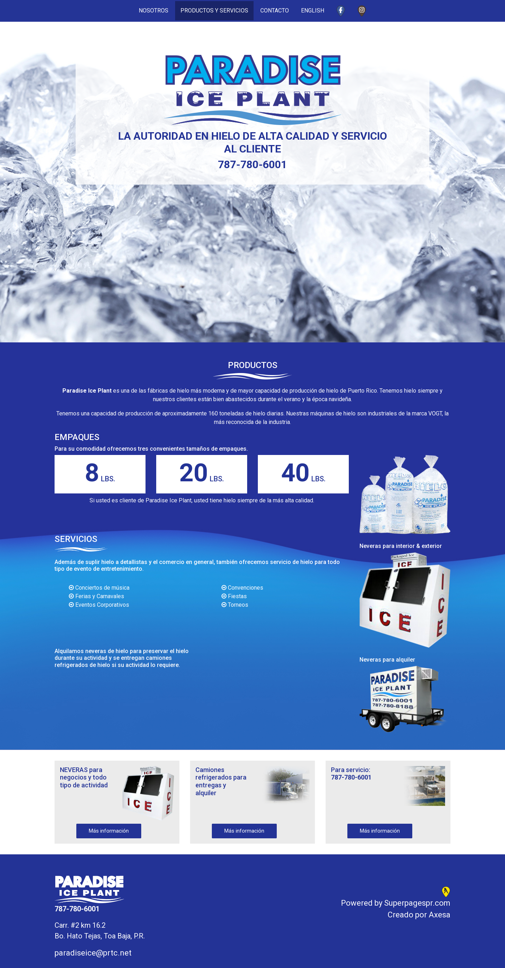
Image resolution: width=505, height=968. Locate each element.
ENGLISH (312, 10)
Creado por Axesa (419, 914)
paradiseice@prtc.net (93, 952)
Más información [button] (109, 831)
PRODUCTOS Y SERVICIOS (214, 10)
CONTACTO (274, 10)
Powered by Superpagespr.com (395, 903)
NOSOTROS (156, 10)
